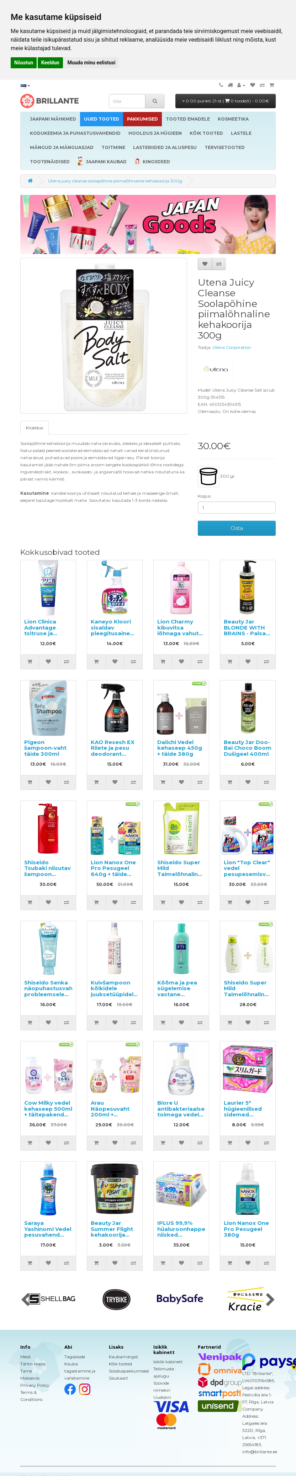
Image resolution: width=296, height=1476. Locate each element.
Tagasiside (74, 1356)
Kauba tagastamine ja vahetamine (79, 1371)
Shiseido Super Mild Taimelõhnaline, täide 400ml (180, 871)
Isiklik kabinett (168, 1361)
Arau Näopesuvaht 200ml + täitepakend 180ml (110, 1114)
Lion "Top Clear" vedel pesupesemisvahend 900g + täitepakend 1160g (254, 877)
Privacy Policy (34, 1385)
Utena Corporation (231, 347)
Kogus (204, 496)
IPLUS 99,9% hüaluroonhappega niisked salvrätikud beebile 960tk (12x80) (185, 1238)
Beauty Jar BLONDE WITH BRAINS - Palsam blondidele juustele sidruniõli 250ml (247, 636)
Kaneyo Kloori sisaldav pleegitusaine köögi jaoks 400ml (111, 633)
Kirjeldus (34, 427)
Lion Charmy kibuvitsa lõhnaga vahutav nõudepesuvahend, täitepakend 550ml (185, 636)
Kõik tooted (120, 1363)
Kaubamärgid (123, 1356)
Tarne (26, 1371)
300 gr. (217, 476)
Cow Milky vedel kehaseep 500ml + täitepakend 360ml (48, 1111)
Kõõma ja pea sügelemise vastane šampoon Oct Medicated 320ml (177, 997)
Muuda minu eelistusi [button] (91, 62)
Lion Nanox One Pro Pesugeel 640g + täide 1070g (113, 871)
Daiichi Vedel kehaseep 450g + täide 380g (179, 748)
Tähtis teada (32, 1363)
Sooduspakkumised (129, 1371)
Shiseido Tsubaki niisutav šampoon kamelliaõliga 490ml (47, 874)
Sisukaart (118, 1378)
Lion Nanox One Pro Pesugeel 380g (246, 1229)
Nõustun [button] (23, 62)
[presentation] (25, 1300)
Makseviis (29, 1378)
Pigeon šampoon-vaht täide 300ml (45, 748)
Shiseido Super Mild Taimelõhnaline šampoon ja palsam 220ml (246, 994)
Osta (237, 528)
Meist (25, 1356)
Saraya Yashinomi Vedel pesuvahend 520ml (47, 1232)
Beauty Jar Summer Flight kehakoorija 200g (112, 1232)
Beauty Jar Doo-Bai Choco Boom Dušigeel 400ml (247, 748)
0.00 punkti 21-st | (226, 100)
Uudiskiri (162, 1397)
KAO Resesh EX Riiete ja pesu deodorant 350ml (112, 751)
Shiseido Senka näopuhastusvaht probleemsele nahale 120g (49, 991)
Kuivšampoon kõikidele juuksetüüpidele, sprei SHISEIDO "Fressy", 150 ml (114, 994)
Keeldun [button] (50, 62)
